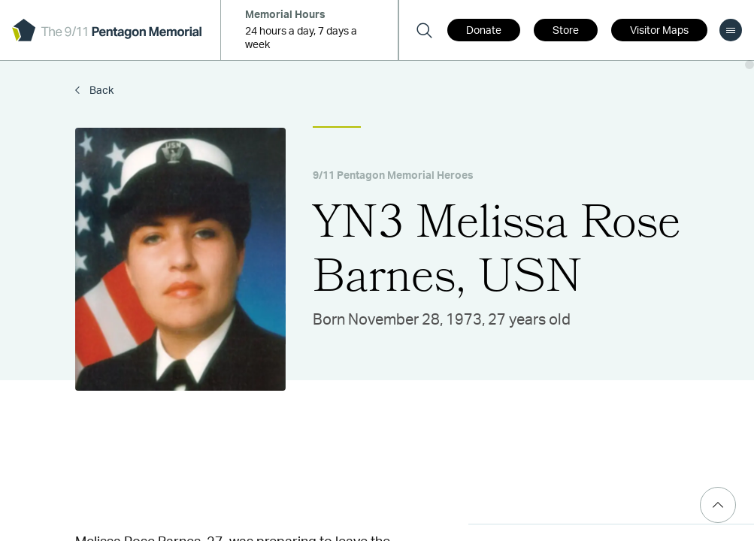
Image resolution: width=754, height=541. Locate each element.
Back (100, 91)
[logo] (106, 30)
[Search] (424, 30)
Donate (483, 31)
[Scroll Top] (718, 505)
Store (566, 31)
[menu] (730, 30)
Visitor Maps (659, 31)
